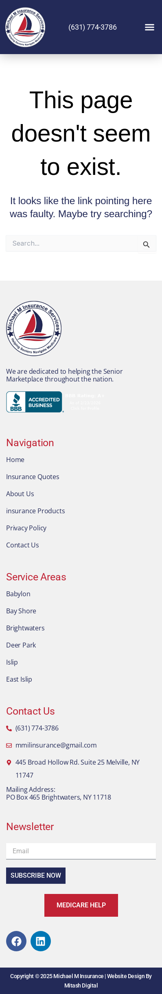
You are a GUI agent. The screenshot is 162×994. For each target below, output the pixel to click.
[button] (150, 27)
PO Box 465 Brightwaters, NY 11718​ (58, 797)
